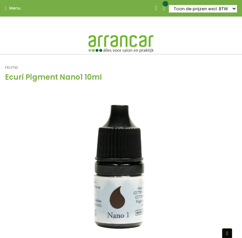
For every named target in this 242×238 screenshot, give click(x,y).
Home (11, 67)
